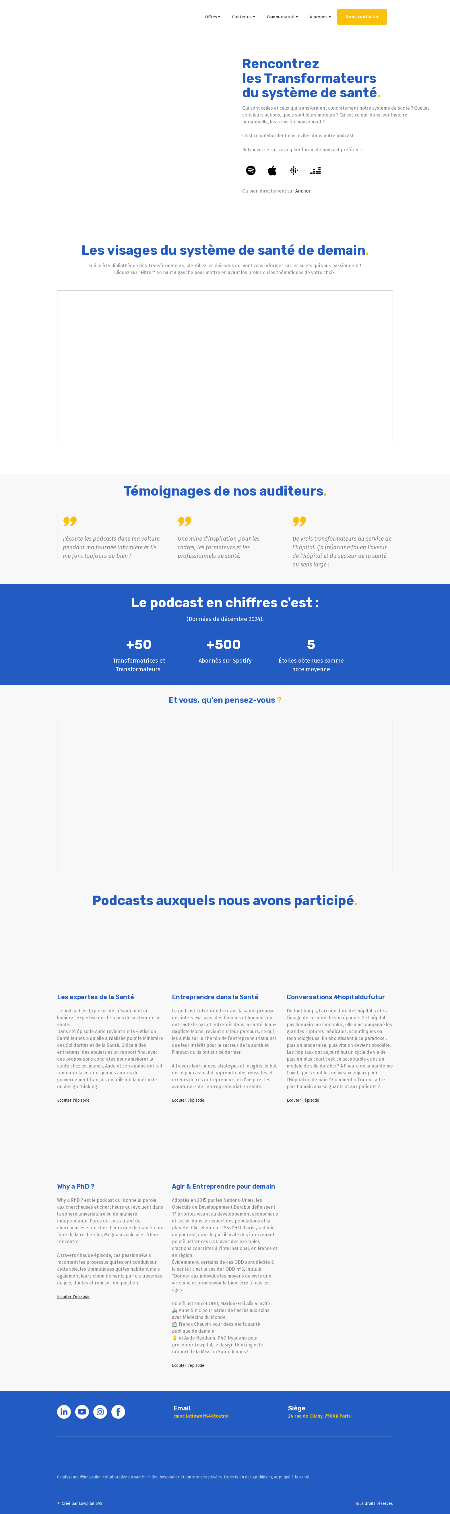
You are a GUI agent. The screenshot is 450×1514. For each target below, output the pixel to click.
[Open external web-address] (112, 124)
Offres (211, 17)
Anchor (302, 191)
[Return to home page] (80, 17)
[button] (362, 17)
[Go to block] (85, 1455)
